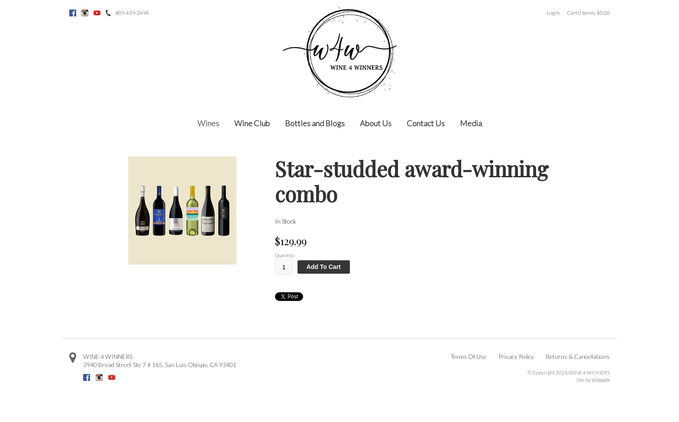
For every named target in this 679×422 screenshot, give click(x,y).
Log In (553, 13)
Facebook (72, 13)
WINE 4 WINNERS (108, 356)
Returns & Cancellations (578, 356)
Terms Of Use (468, 356)
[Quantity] (284, 267)
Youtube (97, 13)
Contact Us (426, 123)
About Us (375, 123)
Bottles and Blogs (315, 123)
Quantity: (284, 255)
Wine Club (252, 123)
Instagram (84, 13)
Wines (208, 123)
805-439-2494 (132, 13)
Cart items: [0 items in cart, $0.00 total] (588, 13)
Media (471, 123)
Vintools (601, 380)
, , (159, 364)
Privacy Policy (516, 356)
